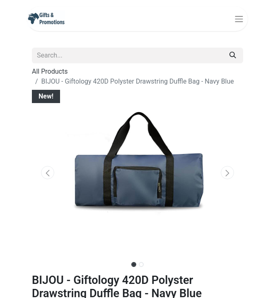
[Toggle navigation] (239, 19)
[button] (48, 173)
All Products (50, 71)
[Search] (232, 55)
